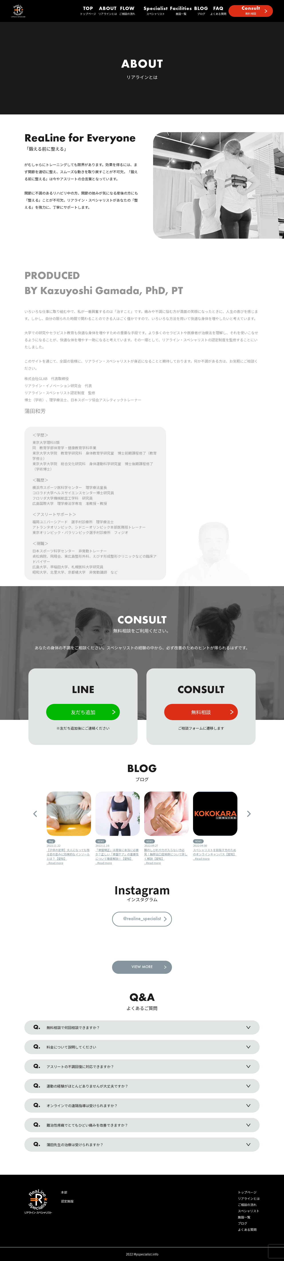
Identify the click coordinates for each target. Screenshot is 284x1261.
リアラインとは (107, 11)
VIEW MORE (142, 967)
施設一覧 (181, 11)
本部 (64, 1192)
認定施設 (67, 1201)
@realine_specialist (142, 919)
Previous (35, 813)
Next (249, 813)
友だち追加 (83, 711)
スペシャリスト (156, 11)
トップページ (88, 11)
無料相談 (251, 10)
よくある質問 (218, 11)
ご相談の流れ (127, 11)
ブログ (201, 11)
